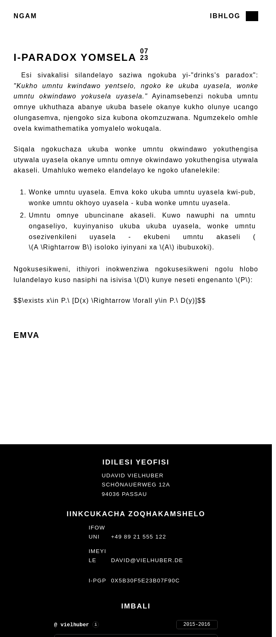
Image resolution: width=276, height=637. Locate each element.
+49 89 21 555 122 (138, 537)
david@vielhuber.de (147, 560)
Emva (27, 335)
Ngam (25, 15)
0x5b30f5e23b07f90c (145, 580)
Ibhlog (225, 15)
